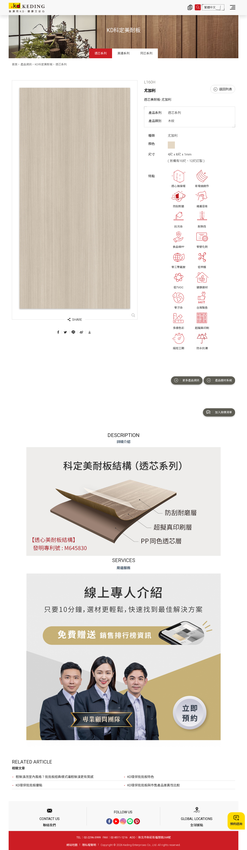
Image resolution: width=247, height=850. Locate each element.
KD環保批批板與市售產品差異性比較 (153, 785)
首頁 (14, 64)
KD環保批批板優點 (29, 785)
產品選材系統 (219, 380)
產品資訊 (26, 64)
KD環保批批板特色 (140, 777)
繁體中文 (209, 7)
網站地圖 (72, 845)
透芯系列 (101, 53)
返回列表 (223, 89)
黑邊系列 (123, 53)
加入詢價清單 (219, 412)
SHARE (75, 320)
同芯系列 (146, 53)
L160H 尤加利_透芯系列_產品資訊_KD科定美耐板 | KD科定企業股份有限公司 (27, 8)
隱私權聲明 (89, 845)
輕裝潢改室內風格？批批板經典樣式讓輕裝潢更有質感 (54, 777)
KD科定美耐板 (43, 64)
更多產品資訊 (186, 380)
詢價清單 (190, 7)
